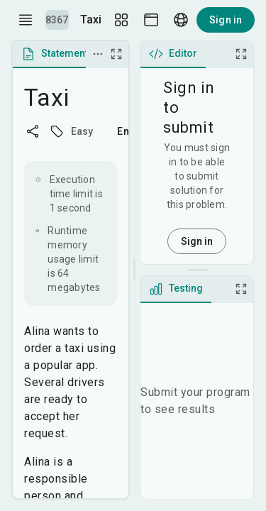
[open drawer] (25, 20)
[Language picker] (181, 20)
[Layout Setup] (121, 20)
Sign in (225, 20)
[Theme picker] (151, 20)
